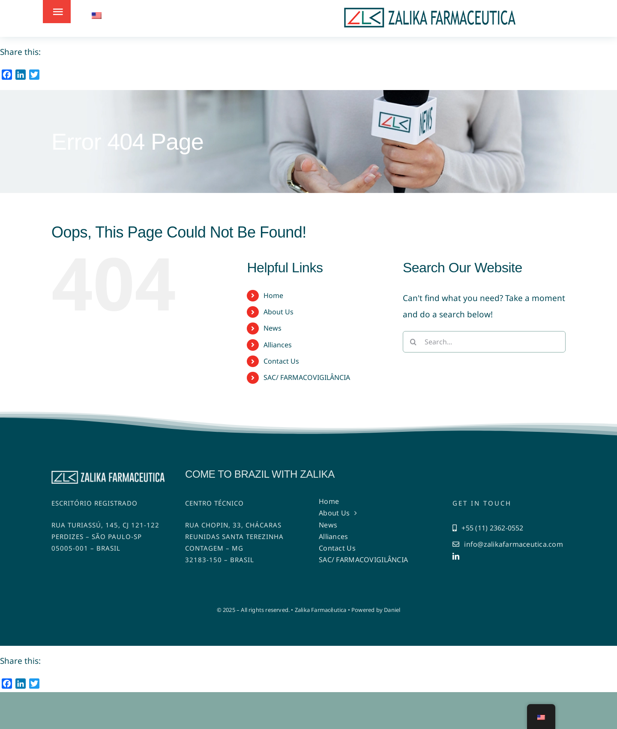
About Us (279, 311)
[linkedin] (455, 556)
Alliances (278, 344)
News (273, 328)
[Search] (413, 341)
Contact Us (281, 361)
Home (273, 295)
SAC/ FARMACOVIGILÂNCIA (307, 377)
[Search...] (484, 341)
